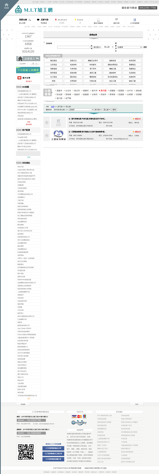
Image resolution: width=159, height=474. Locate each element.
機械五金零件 (93, 61)
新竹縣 (103, 90)
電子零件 (93, 69)
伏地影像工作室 (126, 425)
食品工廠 (112, 81)
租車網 (100, 2)
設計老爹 (35, 2)
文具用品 (53, 65)
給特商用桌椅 (125, 429)
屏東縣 (112, 94)
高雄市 (103, 94)
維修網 (107, 2)
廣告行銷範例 (98, 23)
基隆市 (59, 90)
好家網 (132, 2)
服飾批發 (112, 61)
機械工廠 (112, 69)
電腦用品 (132, 69)
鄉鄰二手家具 (102, 445)
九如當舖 (124, 455)
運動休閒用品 (113, 65)
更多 (28, 122)
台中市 (130, 90)
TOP (136, 404)
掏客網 (139, 2)
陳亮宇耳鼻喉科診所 (128, 462)
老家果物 (100, 432)
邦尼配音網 (101, 435)
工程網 (49, 2)
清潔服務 (87, 2)
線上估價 (26, 21)
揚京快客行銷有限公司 (94, 468)
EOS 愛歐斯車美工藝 (104, 415)
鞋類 (53, 81)
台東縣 (130, 94)
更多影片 (29, 81)
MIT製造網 (69, 2)
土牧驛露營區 (102, 452)
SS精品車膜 (125, 415)
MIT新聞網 (78, 2)
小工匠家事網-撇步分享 (53, 448)
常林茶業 (124, 439)
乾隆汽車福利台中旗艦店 (129, 422)
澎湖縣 (139, 94)
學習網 (113, 2)
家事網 (55, 2)
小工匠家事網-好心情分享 (53, 454)
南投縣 (139, 90)
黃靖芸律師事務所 (127, 452)
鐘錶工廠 (132, 81)
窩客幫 (42, 2)
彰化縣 (59, 94)
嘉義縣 (86, 94)
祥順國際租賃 (102, 429)
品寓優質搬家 (125, 458)
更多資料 (29, 124)
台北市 (68, 90)
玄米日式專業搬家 (103, 455)
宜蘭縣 (112, 90)
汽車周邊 (73, 69)
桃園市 (86, 90)
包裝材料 (73, 65)
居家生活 (73, 61)
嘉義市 (77, 94)
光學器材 (73, 81)
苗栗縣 (121, 90)
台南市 (95, 94)
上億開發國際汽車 (103, 439)
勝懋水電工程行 (102, 448)
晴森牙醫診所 (125, 448)
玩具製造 (132, 73)
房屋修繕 (61, 472)
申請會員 (47, 21)
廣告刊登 (116, 23)
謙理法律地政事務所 (104, 458)
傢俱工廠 (93, 73)
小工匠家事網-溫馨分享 (53, 459)
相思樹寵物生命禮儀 (104, 422)
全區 (52, 107)
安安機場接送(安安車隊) (129, 432)
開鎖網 (126, 2)
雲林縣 (68, 94)
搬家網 (94, 2)
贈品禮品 (53, 61)
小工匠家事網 (134, 23)
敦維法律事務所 (126, 419)
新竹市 (95, 90)
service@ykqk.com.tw (46, 424)
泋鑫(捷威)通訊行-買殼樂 (129, 445)
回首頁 (10, 10)
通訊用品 (73, 77)
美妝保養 (73, 73)
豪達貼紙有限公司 (103, 442)
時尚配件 (93, 65)
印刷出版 (93, 81)
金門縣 (68, 98)
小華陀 (146, 2)
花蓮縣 (121, 94)
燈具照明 (132, 61)
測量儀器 (53, 69)
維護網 (53, 472)
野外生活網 (154, 2)
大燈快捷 (124, 442)
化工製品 (53, 77)
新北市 (77, 90)
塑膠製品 (132, 65)
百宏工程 (100, 462)
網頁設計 (94, 472)
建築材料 (112, 73)
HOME (23, 404)
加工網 (61, 2)
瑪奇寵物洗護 (102, 425)
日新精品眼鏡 (102, 419)
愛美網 (119, 2)
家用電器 (53, 73)
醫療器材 (93, 77)
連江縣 (59, 98)
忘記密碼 (22, 64)
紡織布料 (132, 77)
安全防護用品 (113, 77)
